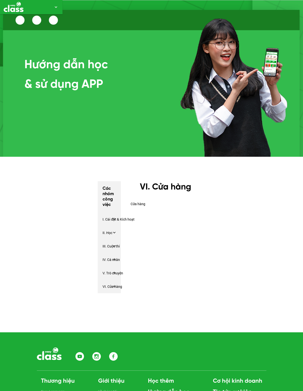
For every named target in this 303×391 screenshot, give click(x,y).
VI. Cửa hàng (112, 286)
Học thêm (161, 381)
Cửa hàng (138, 203)
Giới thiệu (111, 381)
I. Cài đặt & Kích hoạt (119, 219)
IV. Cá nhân (111, 259)
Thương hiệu (58, 381)
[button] (31, 7)
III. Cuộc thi (111, 246)
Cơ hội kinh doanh (237, 381)
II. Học (107, 232)
